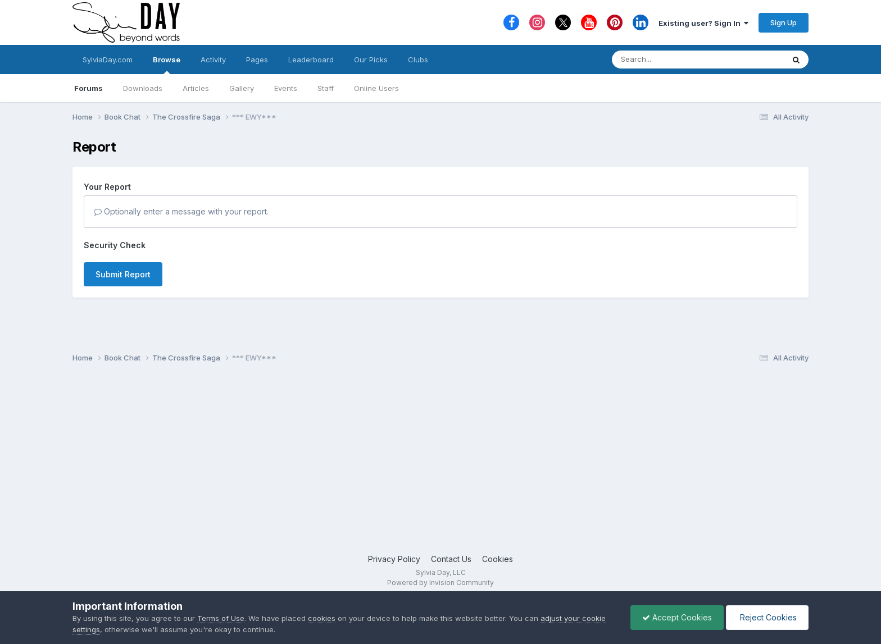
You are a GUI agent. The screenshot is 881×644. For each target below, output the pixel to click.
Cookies (497, 559)
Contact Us (451, 559)
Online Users (376, 88)
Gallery (241, 88)
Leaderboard (311, 59)
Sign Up (783, 22)
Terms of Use (220, 618)
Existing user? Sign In (703, 23)
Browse (166, 64)
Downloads (142, 88)
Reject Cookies (767, 617)
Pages (257, 59)
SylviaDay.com (108, 59)
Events (285, 88)
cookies (321, 618)
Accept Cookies (677, 617)
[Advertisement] (440, 463)
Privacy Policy (394, 559)
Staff (325, 88)
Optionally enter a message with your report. (181, 211)
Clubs (418, 59)
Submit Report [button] (123, 274)
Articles (196, 88)
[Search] (667, 59)
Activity (213, 59)
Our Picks (371, 59)
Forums (88, 88)
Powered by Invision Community (440, 582)
